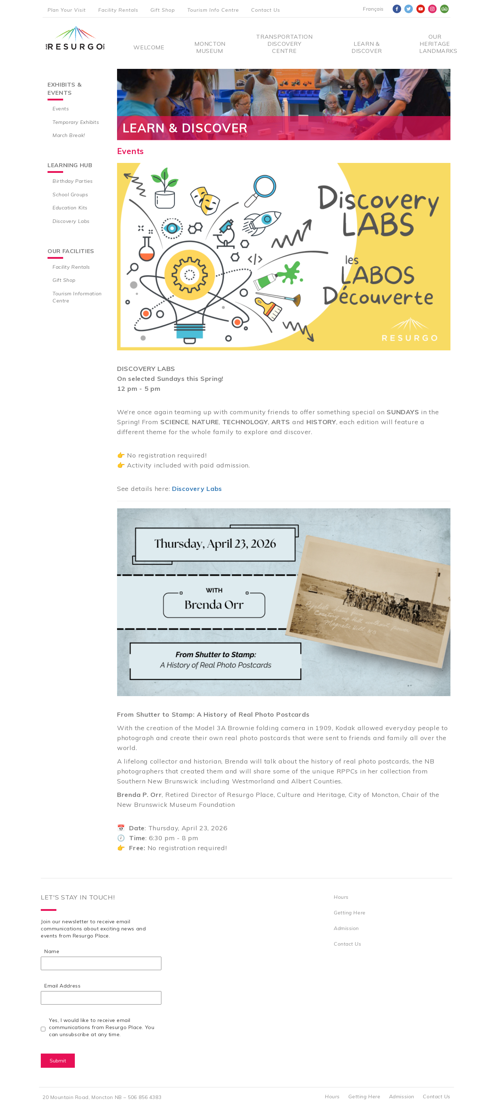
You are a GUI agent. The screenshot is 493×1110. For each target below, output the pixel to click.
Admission (346, 928)
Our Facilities (71, 251)
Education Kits (70, 207)
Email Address (62, 986)
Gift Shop (162, 10)
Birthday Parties (72, 181)
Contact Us (265, 10)
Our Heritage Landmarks (434, 43)
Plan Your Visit (67, 10)
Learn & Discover (366, 47)
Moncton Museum (209, 47)
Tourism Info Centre (213, 10)
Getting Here (350, 912)
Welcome (148, 47)
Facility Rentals (118, 10)
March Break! (68, 135)
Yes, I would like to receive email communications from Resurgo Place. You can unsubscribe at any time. (101, 1027)
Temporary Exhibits (75, 122)
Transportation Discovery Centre (284, 43)
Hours (341, 897)
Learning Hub (70, 165)
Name (51, 951)
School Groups (70, 194)
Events (60, 108)
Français (373, 9)
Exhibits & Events (65, 88)
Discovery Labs (71, 221)
